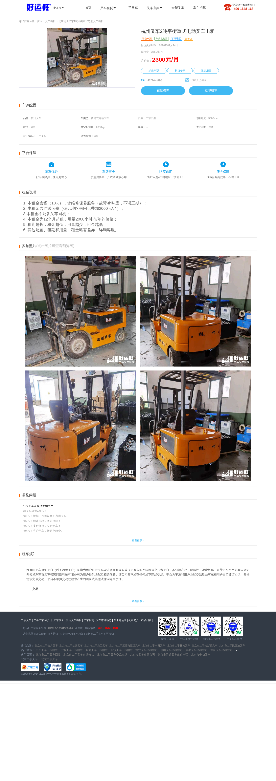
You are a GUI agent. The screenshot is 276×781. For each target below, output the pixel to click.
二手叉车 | (27, 620)
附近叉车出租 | (74, 620)
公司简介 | (134, 620)
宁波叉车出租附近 (72, 650)
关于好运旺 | (121, 620)
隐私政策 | (41, 633)
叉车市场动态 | (104, 620)
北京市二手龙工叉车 (96, 645)
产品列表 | (147, 620)
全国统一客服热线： (244, 4)
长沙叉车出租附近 (122, 650)
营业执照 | (29, 633)
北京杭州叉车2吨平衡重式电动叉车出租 (81, 21)
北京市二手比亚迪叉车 (232, 645)
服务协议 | (53, 633)
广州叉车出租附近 (47, 650)
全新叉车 (178, 8)
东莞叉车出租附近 (97, 650)
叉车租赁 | (89, 620)
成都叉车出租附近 (196, 650)
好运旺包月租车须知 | (72, 633)
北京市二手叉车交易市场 (112, 654)
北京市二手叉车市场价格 (78, 654)
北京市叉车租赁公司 (142, 654)
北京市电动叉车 (200, 654)
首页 (88, 8)
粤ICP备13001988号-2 (60, 628)
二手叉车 (131, 8)
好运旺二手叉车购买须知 (99, 633)
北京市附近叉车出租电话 (173, 654)
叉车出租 (50, 21)
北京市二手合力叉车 (46, 645)
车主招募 (199, 8)
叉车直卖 (155, 8)
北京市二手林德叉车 (178, 645)
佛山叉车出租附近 (171, 650)
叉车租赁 (108, 8)
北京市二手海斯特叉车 (205, 645)
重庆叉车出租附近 (221, 650)
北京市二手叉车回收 (48, 654)
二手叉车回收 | (42, 620)
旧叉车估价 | (58, 620)
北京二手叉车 (49, 659)
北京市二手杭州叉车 (71, 645)
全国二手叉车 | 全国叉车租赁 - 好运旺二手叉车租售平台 (36, 6)
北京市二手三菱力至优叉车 (124, 645)
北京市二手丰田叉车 (153, 645)
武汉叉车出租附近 (146, 650)
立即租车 (211, 90)
